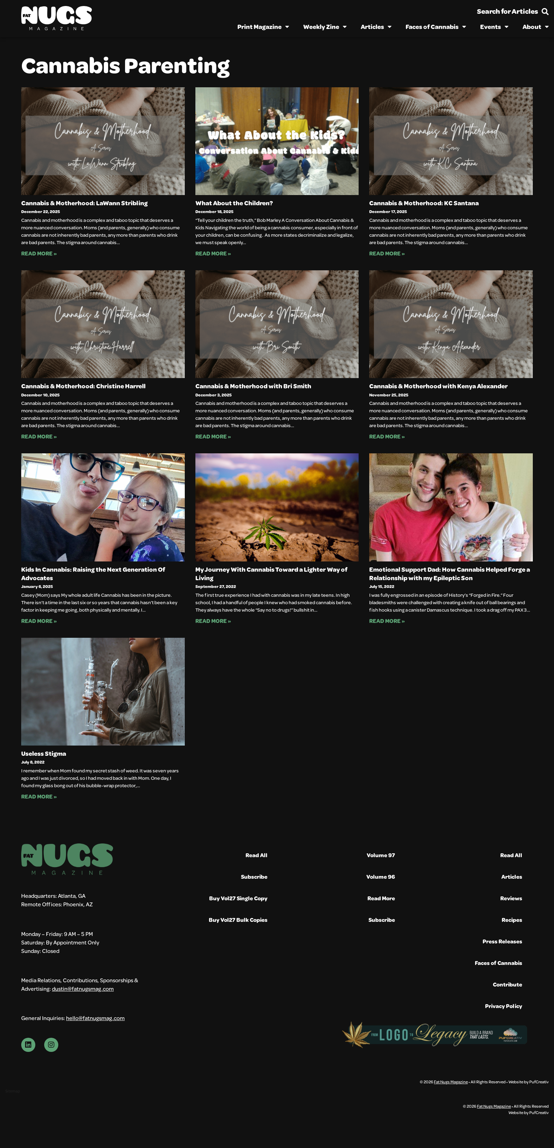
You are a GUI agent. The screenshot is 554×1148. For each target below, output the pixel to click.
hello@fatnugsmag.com (95, 1042)
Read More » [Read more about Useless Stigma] (39, 796)
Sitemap (12, 1118)
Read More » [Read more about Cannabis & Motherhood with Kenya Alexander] (387, 436)
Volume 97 (381, 855)
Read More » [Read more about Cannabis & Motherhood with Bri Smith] (213, 436)
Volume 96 (380, 876)
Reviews (511, 898)
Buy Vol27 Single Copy (238, 898)
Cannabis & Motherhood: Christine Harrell (83, 386)
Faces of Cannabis (436, 26)
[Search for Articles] (545, 11)
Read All (256, 855)
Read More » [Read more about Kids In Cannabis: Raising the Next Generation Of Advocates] (39, 620)
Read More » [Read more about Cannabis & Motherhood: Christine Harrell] (39, 436)
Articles (376, 26)
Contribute (507, 984)
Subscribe (254, 876)
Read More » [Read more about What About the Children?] (213, 253)
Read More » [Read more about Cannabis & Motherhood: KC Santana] (387, 253)
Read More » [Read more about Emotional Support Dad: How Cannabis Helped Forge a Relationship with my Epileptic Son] (387, 620)
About (536, 26)
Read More (381, 898)
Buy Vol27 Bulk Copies (238, 919)
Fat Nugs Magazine (451, 1109)
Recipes (512, 919)
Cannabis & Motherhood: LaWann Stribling (84, 203)
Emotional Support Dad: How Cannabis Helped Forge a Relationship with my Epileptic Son (449, 573)
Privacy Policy (503, 1005)
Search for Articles (507, 11)
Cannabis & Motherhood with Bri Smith (253, 386)
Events (494, 26)
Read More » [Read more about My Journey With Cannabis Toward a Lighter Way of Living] (213, 620)
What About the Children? (234, 203)
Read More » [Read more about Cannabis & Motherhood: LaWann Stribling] (39, 253)
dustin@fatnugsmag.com (83, 1009)
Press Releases (502, 941)
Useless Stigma (43, 753)
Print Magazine (263, 26)
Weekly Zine (325, 26)
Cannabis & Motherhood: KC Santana (424, 203)
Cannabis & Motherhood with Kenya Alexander (438, 386)
